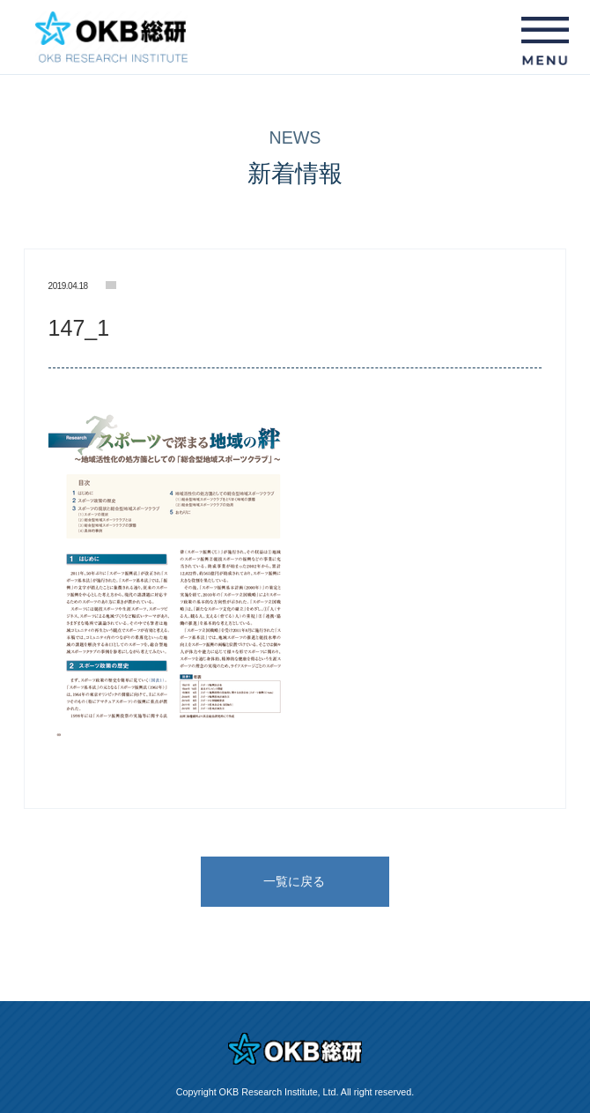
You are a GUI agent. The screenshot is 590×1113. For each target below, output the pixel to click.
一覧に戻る (294, 881)
